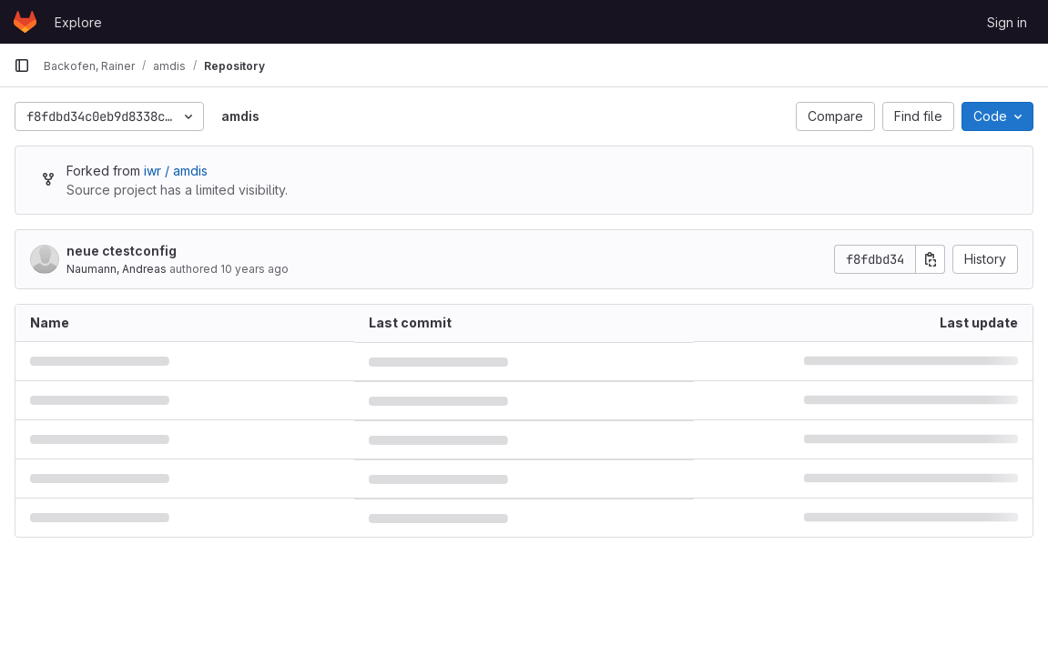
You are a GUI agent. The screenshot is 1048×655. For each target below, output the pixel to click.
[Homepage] (25, 21)
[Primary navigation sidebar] (21, 65)
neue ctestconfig (121, 250)
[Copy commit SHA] (930, 259)
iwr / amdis (176, 170)
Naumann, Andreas (116, 269)
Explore (78, 22)
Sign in (1007, 22)
